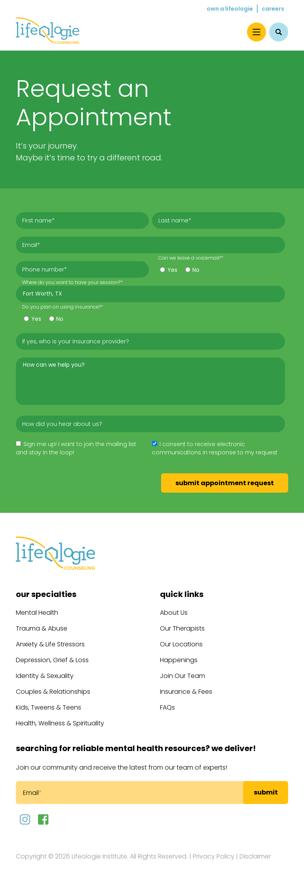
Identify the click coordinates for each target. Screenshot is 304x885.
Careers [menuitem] (273, 9)
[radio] (168, 271)
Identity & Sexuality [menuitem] (45, 675)
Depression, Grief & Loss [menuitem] (52, 660)
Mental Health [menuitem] (37, 612)
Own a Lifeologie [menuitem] (230, 9)
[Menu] (256, 32)
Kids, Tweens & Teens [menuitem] (48, 707)
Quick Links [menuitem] (181, 594)
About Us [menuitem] (174, 612)
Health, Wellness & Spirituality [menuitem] (60, 723)
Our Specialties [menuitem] (46, 594)
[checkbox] (218, 268)
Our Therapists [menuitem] (182, 628)
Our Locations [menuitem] (181, 644)
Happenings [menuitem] (179, 660)
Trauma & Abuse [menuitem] (41, 628)
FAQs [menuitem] (167, 707)
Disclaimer (255, 856)
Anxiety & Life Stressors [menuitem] (50, 644)
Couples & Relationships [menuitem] (53, 691)
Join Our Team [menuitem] (182, 675)
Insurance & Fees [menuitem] (186, 691)
